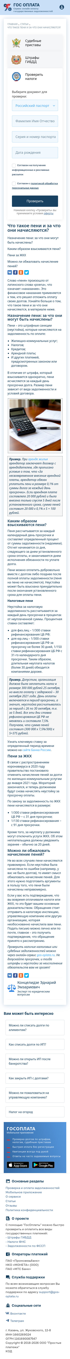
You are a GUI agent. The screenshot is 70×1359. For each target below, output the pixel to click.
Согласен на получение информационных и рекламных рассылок (30, 170)
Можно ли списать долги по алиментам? (29, 1027)
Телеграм (15, 1320)
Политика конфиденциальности (29, 1210)
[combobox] (35, 105)
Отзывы (11, 1205)
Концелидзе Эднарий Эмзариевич (36, 984)
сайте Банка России (36, 750)
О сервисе (13, 1196)
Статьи (11, 1201)
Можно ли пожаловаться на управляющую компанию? (29, 1095)
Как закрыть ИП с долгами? (29, 1078)
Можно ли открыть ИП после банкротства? (30, 1061)
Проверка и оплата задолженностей (33, 1188)
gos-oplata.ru (46, 955)
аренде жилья (38, 459)
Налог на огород (21, 1112)
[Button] (61, 7)
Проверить (35, 201)
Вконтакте (16, 1313)
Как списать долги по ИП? (27, 1044)
